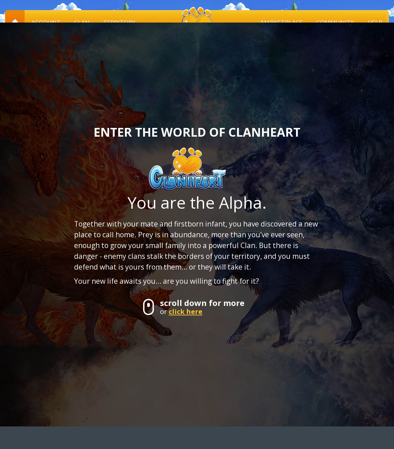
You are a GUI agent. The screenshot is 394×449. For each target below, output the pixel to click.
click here (185, 311)
